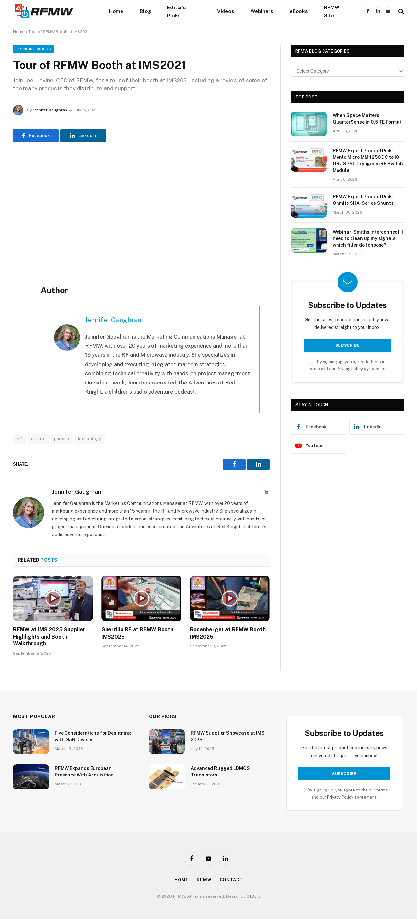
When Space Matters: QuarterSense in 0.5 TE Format (367, 119)
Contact (231, 879)
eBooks (299, 11)
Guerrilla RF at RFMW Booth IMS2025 (137, 633)
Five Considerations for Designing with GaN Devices (93, 736)
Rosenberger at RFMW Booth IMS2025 (228, 633)
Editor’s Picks (176, 11)
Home (116, 11)
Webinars (262, 11)
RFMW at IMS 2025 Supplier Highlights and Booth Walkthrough (49, 636)
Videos (225, 11)
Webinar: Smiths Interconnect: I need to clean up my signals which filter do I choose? (368, 238)
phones (61, 438)
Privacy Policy (350, 368)
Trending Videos (33, 49)
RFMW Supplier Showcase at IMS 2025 (228, 736)
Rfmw (204, 879)
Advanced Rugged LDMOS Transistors (220, 771)
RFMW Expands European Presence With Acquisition (84, 771)
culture (38, 438)
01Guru (254, 896)
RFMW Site (332, 11)
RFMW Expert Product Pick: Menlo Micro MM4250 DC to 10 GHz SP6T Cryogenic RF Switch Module (368, 160)
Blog (145, 11)
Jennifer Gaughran (50, 110)
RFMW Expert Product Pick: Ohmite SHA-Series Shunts (363, 200)
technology (89, 438)
